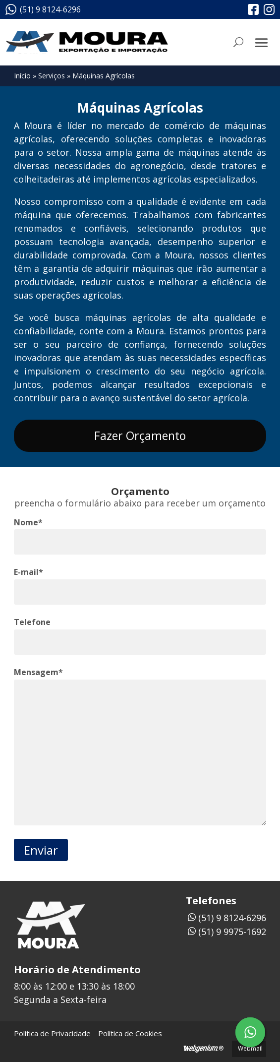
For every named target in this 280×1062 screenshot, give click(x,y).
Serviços (51, 75)
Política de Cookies (130, 1033)
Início (22, 75)
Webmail (250, 1048)
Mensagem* (38, 672)
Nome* (28, 522)
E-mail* (28, 571)
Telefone (32, 622)
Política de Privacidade (52, 1033)
